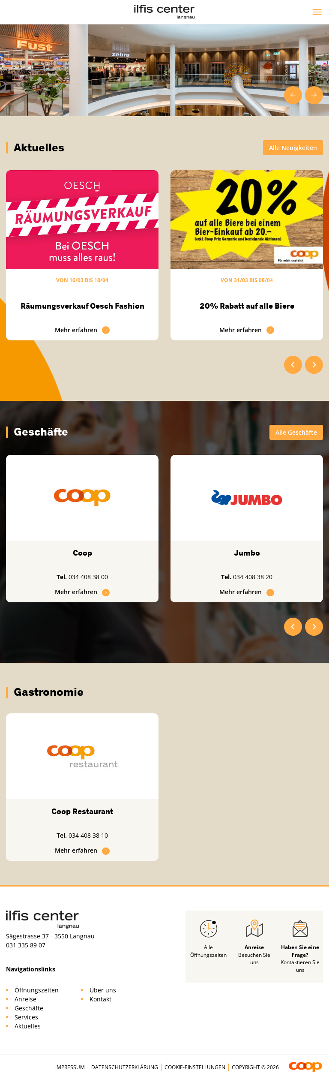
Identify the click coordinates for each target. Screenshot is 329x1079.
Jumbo (247, 553)
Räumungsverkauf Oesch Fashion (82, 306)
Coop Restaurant (82, 811)
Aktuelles (28, 1026)
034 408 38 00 (88, 577)
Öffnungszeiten (37, 990)
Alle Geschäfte (296, 432)
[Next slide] (314, 95)
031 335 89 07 (25, 945)
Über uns (103, 990)
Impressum (70, 1067)
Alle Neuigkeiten (293, 148)
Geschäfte (29, 1008)
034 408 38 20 (252, 577)
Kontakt (100, 999)
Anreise (25, 999)
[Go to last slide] (293, 95)
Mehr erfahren (82, 330)
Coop (82, 553)
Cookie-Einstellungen (194, 1067)
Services (26, 1017)
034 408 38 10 (88, 835)
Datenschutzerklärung (124, 1067)
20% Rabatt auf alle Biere (247, 306)
